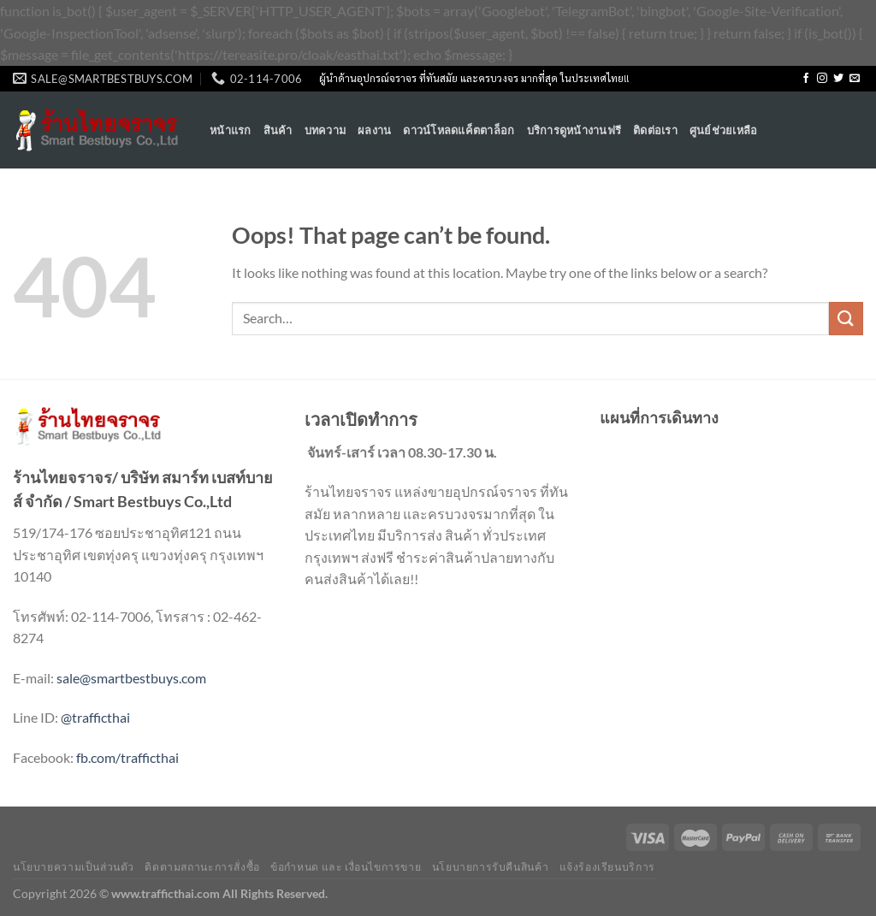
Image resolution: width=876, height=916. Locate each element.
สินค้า (278, 130)
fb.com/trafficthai (127, 757)
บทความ (325, 130)
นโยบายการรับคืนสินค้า (490, 866)
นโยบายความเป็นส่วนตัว (73, 866)
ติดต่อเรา (655, 130)
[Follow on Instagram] (822, 79)
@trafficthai (95, 717)
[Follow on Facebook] (806, 79)
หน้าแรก (231, 130)
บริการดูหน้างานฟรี (574, 130)
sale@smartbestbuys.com (131, 678)
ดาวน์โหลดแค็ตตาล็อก (458, 130)
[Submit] (846, 318)
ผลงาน (374, 130)
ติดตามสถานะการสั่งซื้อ (202, 866)
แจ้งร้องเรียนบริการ (607, 866)
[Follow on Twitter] (838, 79)
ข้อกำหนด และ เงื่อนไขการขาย (345, 866)
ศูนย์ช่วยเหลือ (724, 130)
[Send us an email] (854, 79)
